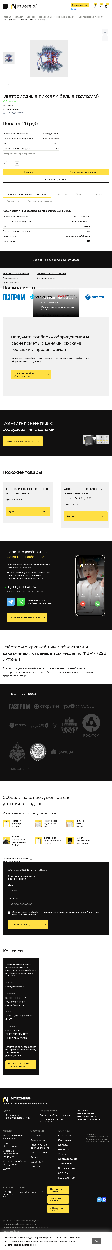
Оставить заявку (20, 924)
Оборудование (67, 1159)
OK (96, 1241)
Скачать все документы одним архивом (16, 859)
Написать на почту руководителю (19, 1064)
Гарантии (13, 201)
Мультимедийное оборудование (14, 1163)
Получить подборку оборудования (24, 374)
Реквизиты (37, 1140)
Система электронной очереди (11, 1153)
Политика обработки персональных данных (97, 1140)
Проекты (36, 1135)
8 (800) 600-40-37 (22, 587)
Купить (27, 511)
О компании (66, 1163)
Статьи (63, 1154)
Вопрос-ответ (67, 1168)
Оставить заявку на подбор (25, 617)
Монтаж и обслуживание (16, 274)
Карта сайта (38, 1152)
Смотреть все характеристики (19, 154)
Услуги (7, 1169)
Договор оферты (12, 1231)
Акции (34, 1157)
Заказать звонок (80, 5)
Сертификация (10, 278)
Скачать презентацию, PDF (20, 441)
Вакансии (36, 1162)
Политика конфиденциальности (97, 1135)
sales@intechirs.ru (15, 986)
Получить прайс (58, 1209)
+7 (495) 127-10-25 (15, 1002)
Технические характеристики (27, 194)
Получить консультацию (83, 172)
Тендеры (36, 1166)
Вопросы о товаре (39, 201)
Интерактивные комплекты (13, 1137)
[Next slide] (8, 84)
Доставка (61, 194)
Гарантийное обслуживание (40, 1146)
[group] (63, 58)
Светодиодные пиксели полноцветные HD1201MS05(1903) (83, 493)
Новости (63, 1149)
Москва (11, 1115)
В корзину (29, 172)
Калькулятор (66, 1177)
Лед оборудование (12, 1145)
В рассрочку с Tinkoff (56, 179)
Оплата (81, 194)
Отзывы (99, 194)
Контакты (64, 1135)
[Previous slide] (8, 33)
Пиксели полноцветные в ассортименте (27, 491)
